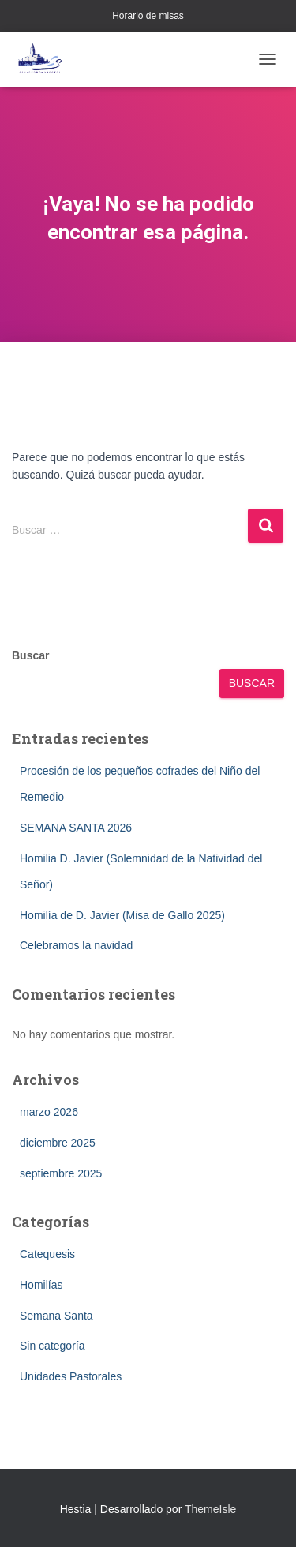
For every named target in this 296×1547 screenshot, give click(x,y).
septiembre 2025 (61, 1173)
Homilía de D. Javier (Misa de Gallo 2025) (122, 915)
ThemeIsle (210, 1509)
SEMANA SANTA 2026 (76, 827)
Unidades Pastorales (71, 1376)
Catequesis (47, 1254)
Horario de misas (148, 15)
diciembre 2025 (58, 1142)
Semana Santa (56, 1315)
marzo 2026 (49, 1112)
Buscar (30, 655)
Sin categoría (52, 1345)
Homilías (41, 1285)
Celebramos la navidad (76, 945)
